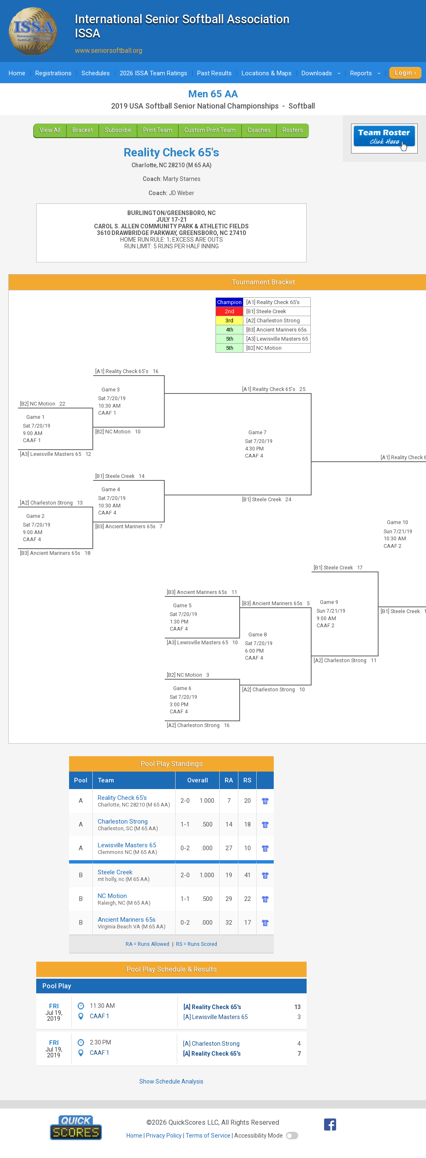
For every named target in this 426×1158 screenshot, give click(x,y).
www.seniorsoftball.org (108, 50)
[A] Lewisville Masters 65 (215, 1017)
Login (403, 73)
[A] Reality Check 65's (212, 1007)
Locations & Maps (267, 73)
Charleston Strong (134, 824)
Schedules (96, 73)
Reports (366, 73)
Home (17, 73)
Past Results (214, 73)
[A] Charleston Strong (211, 1043)
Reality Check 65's (134, 801)
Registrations (53, 73)
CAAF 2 (392, 546)
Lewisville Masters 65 (134, 848)
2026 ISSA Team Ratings (153, 73)
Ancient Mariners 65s (134, 923)
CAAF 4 (254, 456)
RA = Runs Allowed (147, 944)
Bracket (82, 130)
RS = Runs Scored (196, 944)
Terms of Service (208, 1135)
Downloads (322, 73)
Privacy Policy (164, 1135)
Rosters (292, 130)
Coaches (259, 130)
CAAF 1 (107, 413)
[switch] (292, 1135)
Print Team (157, 130)
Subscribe (118, 130)
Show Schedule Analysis (171, 1081)
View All (50, 130)
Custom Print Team (209, 130)
